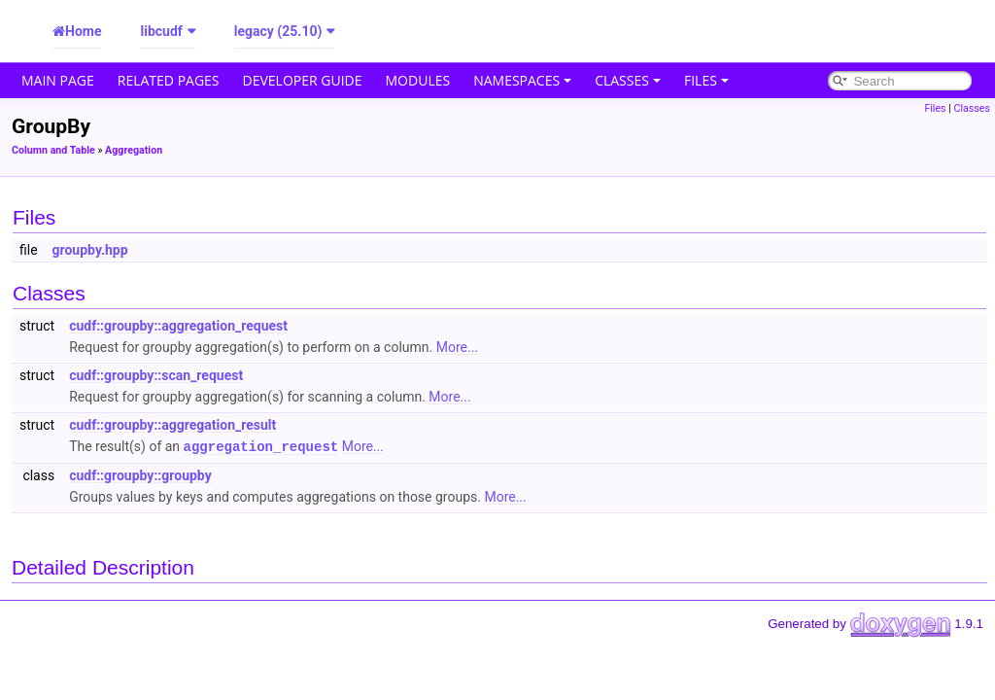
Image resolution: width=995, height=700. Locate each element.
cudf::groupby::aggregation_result (172, 425)
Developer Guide (302, 80)
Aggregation (133, 150)
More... (457, 347)
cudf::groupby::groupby (140, 474)
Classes (628, 80)
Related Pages (169, 80)
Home (83, 31)
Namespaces (522, 80)
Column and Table (53, 150)
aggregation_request (261, 446)
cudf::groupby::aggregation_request (178, 325)
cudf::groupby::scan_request (156, 375)
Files (706, 80)
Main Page (57, 80)
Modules (418, 80)
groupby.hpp (90, 250)
